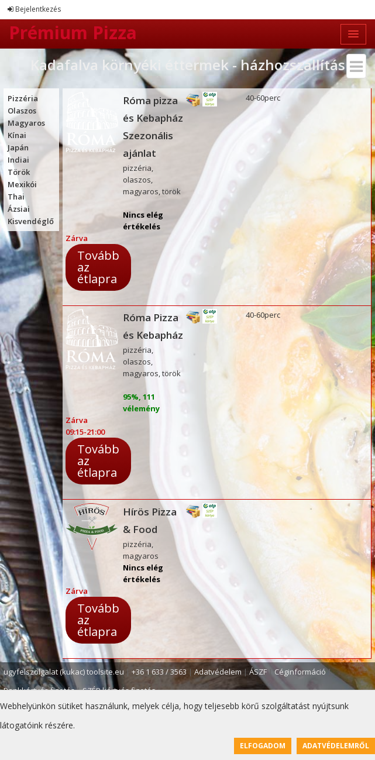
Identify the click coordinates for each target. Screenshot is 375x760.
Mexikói (22, 184)
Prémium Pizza (73, 32)
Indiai (18, 159)
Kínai (17, 135)
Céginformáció (300, 671)
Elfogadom (262, 746)
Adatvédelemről (335, 746)
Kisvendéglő (31, 221)
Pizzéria (23, 98)
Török (19, 172)
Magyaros (26, 123)
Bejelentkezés (34, 9)
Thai (16, 196)
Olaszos (22, 110)
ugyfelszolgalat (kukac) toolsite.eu (64, 671)
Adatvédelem (218, 671)
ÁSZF (258, 671)
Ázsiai (19, 209)
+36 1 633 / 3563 (159, 671)
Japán (18, 147)
